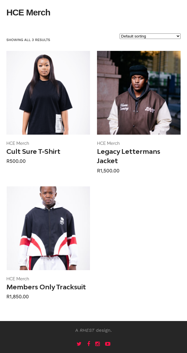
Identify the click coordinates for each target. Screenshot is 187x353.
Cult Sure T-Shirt (33, 151)
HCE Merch (17, 143)
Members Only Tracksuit (46, 287)
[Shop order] (150, 36)
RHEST (87, 330)
